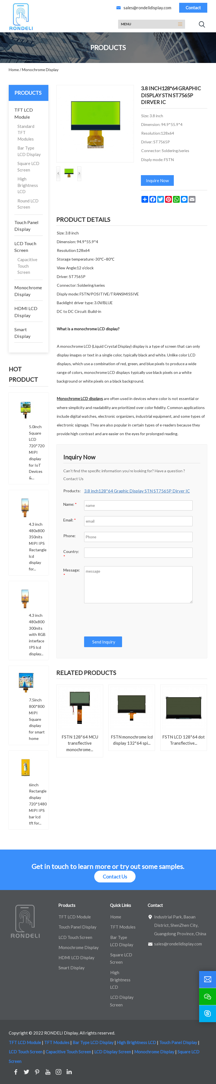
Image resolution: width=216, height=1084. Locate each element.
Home (115, 916)
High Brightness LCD (27, 185)
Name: (70, 504)
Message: (71, 572)
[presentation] (125, 620)
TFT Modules (123, 926)
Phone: (69, 535)
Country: (71, 554)
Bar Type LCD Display (29, 151)
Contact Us (115, 876)
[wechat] (207, 996)
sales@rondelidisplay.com (147, 7)
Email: (69, 520)
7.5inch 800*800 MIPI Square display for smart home (37, 719)
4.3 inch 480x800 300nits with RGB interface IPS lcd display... (37, 634)
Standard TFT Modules (25, 132)
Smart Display (22, 333)
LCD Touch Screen (25, 247)
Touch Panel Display (26, 226)
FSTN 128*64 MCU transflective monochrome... (80, 743)
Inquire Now (157, 180)
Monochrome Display (28, 291)
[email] (207, 979)
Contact (193, 7)
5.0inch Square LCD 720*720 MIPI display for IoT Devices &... (36, 452)
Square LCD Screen (28, 166)
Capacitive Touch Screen (27, 266)
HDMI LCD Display (25, 312)
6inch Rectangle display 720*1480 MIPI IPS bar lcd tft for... (38, 804)
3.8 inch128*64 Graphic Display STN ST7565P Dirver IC (137, 490)
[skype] (207, 1013)
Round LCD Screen (28, 204)
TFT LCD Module (23, 113)
